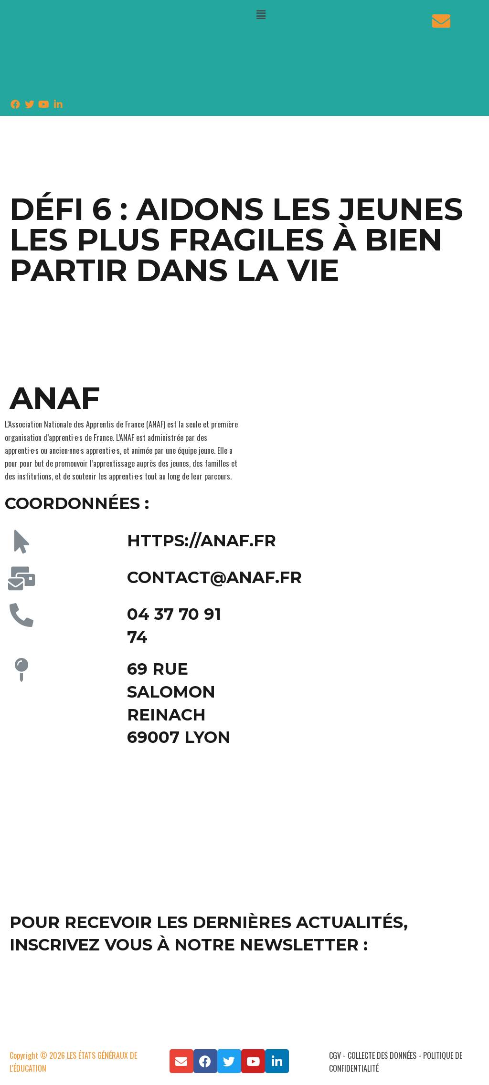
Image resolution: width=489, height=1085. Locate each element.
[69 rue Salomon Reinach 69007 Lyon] (122, 825)
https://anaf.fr (201, 541)
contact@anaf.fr (214, 577)
